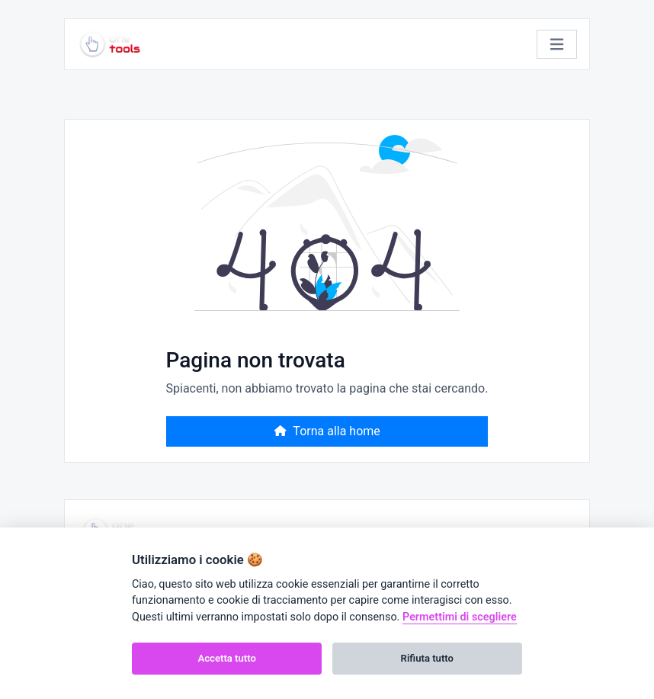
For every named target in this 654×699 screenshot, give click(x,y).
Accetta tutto (227, 658)
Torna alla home (327, 431)
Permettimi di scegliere (459, 617)
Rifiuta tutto (427, 658)
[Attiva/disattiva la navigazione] (557, 44)
